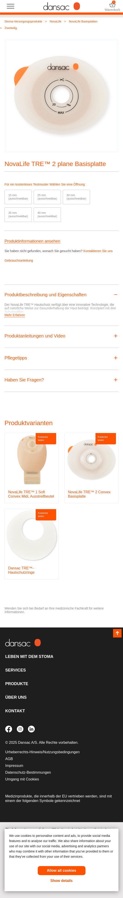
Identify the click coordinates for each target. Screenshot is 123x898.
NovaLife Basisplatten (83, 21)
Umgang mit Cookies (22, 779)
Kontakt (15, 711)
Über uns (16, 697)
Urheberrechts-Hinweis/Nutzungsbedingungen (42, 752)
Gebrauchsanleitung (19, 260)
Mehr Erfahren (15, 315)
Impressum (14, 766)
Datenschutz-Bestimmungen (28, 772)
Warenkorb (112, 6)
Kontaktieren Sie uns (98, 251)
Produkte (16, 683)
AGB (9, 759)
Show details (61, 881)
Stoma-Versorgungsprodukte (23, 21)
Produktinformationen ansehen (32, 241)
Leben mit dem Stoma (29, 656)
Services (15, 670)
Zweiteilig (11, 28)
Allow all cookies (61, 870)
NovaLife (55, 21)
